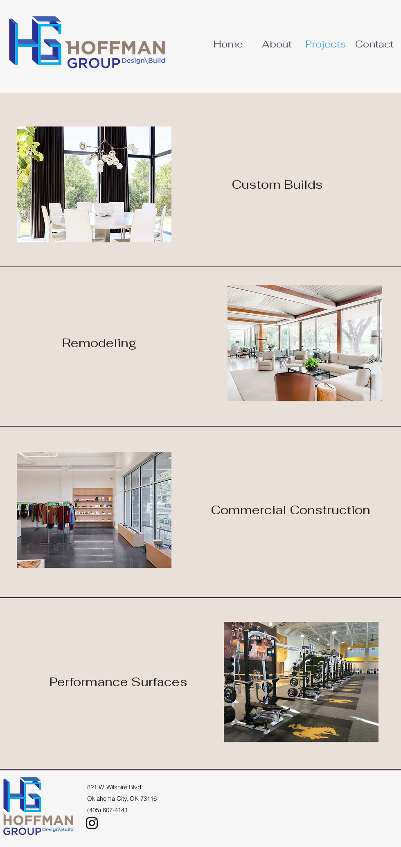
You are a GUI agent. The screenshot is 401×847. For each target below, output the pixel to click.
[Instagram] (92, 823)
